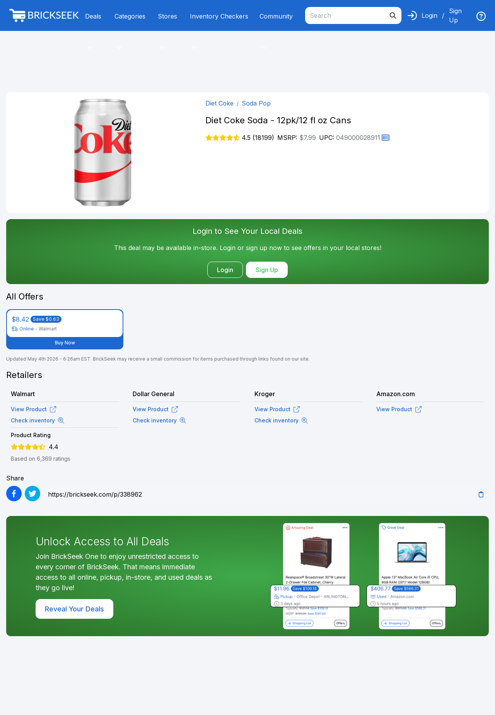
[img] (481, 16)
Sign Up (455, 15)
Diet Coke (219, 103)
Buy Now (65, 343)
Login (429, 15)
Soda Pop (256, 103)
